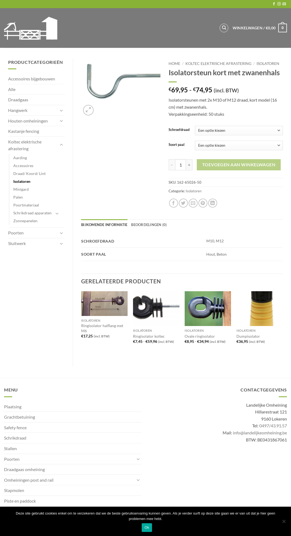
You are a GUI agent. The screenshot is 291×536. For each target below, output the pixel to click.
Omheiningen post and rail (28, 479)
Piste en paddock (20, 500)
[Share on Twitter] (183, 203)
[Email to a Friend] (193, 203)
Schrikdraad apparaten (32, 213)
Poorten (16, 232)
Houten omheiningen (28, 120)
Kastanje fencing (23, 131)
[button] (260, 28)
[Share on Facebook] (173, 203)
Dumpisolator (248, 336)
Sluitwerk (17, 243)
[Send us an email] (284, 4)
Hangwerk (17, 110)
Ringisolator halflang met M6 (102, 328)
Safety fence (15, 427)
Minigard (21, 189)
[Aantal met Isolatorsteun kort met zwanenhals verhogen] (189, 164)
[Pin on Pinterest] (202, 203)
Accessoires (23, 165)
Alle (11, 89)
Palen (18, 197)
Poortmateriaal (26, 205)
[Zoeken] (224, 28)
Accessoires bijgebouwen (31, 78)
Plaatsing (12, 406)
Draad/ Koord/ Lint (29, 173)
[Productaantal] (180, 164)
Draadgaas (18, 99)
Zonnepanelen (25, 220)
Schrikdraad (15, 437)
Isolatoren (21, 181)
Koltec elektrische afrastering (25, 145)
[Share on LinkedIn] (212, 203)
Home (174, 63)
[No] (283, 523)
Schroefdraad (179, 130)
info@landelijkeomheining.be (260, 432)
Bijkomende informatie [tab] (104, 224)
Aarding (20, 157)
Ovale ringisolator (200, 336)
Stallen (10, 448)
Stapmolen (14, 490)
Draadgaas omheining (24, 469)
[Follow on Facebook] (274, 4)
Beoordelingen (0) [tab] (149, 224)
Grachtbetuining (19, 416)
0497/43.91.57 (273, 425)
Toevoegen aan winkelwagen (239, 164)
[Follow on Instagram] (279, 4)
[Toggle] (61, 110)
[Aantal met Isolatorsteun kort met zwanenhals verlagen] (172, 164)
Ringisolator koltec (149, 336)
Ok (146, 527)
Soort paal (177, 145)
